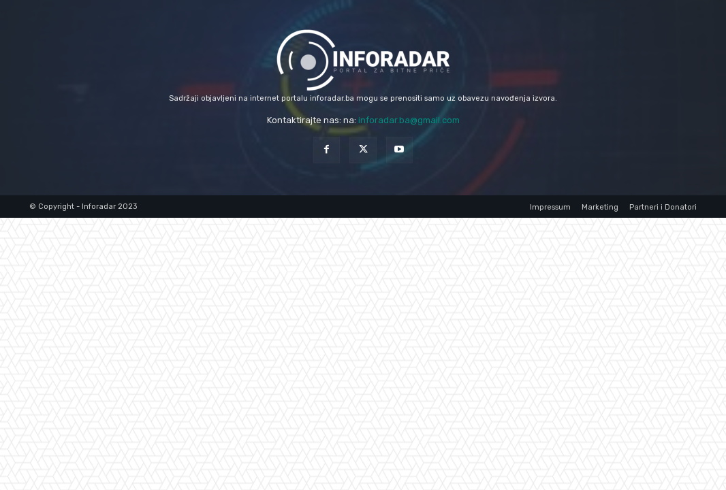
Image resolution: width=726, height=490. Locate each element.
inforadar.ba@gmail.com (409, 120)
